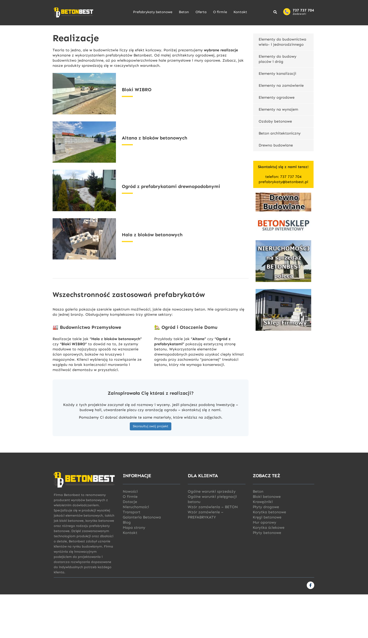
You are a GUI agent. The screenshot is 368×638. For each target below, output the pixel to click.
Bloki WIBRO (136, 89)
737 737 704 (303, 10)
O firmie (220, 12)
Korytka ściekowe (268, 527)
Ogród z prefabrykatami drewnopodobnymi (171, 186)
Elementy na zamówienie (281, 85)
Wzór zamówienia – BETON (213, 507)
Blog (127, 522)
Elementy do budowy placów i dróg (277, 59)
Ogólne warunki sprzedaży (212, 491)
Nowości (130, 491)
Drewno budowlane (276, 145)
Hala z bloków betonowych (152, 234)
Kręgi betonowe (267, 517)
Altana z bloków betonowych (154, 138)
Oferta (201, 12)
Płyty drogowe (266, 507)
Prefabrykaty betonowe (152, 12)
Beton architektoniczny (280, 133)
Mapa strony (134, 527)
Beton (184, 12)
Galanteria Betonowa (142, 517)
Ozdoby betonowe (275, 121)
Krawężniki (263, 501)
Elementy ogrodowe (277, 97)
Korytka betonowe (269, 512)
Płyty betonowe (267, 532)
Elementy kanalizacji (277, 73)
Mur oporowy (264, 522)
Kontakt (240, 12)
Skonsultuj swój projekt (150, 426)
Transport (131, 512)
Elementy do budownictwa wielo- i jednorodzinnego (282, 42)
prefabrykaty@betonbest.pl (283, 182)
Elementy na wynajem (278, 109)
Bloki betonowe (267, 496)
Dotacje (130, 501)
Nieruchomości (136, 507)
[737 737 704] (286, 11)
